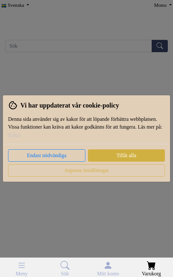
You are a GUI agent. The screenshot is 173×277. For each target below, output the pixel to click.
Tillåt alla (126, 155)
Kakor (14, 134)
